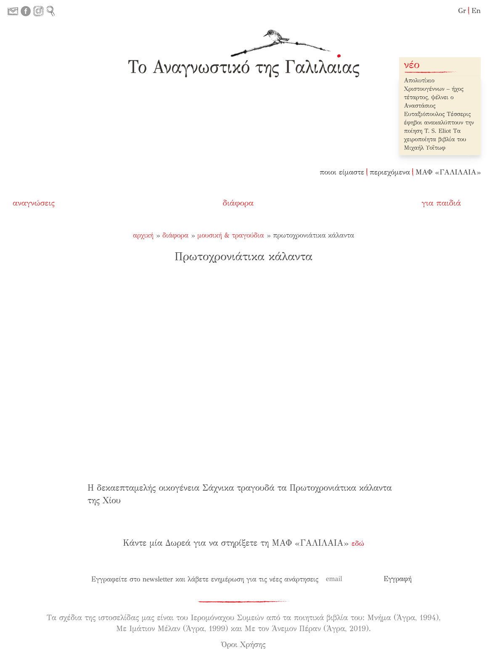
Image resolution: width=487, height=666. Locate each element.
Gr (462, 10)
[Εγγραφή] (397, 579)
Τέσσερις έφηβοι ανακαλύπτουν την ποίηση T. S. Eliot (439, 123)
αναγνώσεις (34, 203)
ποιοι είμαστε (342, 172)
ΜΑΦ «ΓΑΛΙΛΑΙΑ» (448, 172)
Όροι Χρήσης (244, 644)
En (476, 10)
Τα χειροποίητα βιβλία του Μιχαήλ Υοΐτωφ (435, 139)
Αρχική (143, 235)
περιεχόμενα (390, 172)
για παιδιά (441, 203)
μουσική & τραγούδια (230, 235)
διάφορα (238, 203)
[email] (351, 579)
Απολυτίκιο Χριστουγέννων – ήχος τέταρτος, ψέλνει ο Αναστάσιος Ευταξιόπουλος (434, 97)
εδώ (358, 543)
